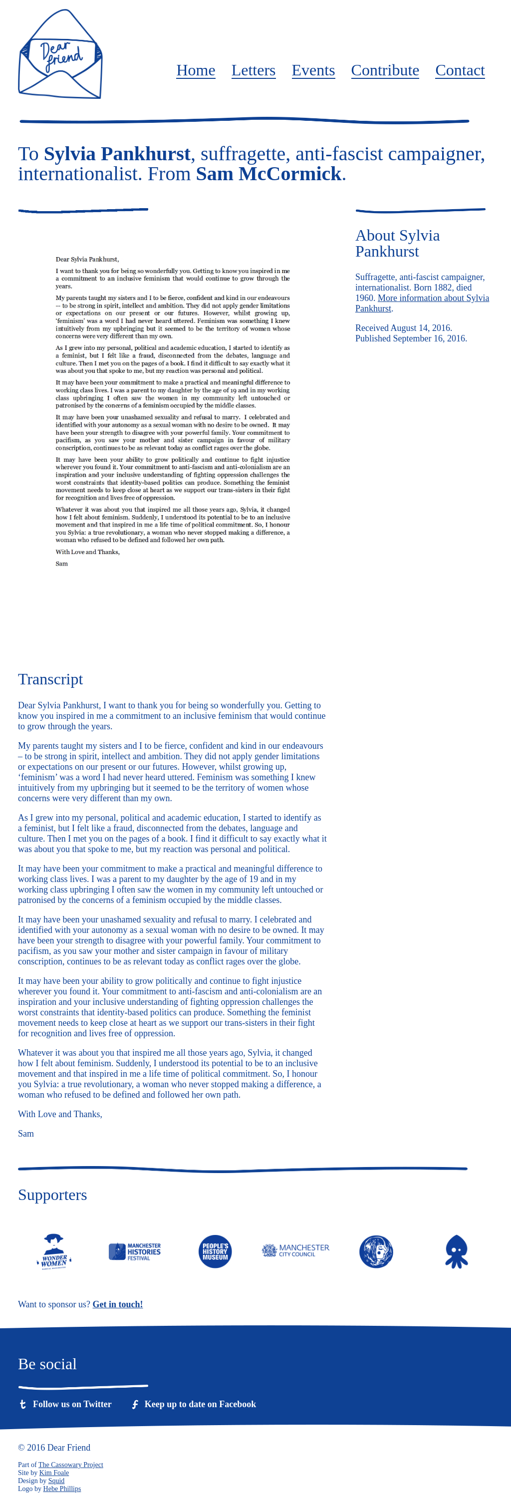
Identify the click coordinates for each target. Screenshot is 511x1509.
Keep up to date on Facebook (200, 1404)
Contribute (385, 70)
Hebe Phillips (62, 1489)
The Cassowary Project (70, 1465)
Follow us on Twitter (72, 1404)
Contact (460, 70)
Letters (254, 70)
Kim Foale (54, 1473)
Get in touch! (118, 1304)
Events (313, 70)
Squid (56, 1481)
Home (195, 70)
